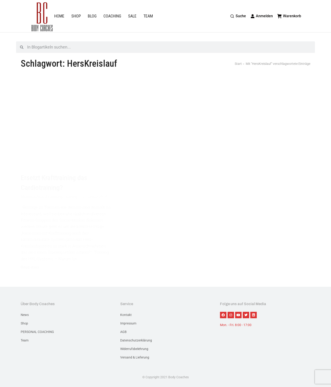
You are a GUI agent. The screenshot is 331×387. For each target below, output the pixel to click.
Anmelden (262, 16)
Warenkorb (289, 16)
